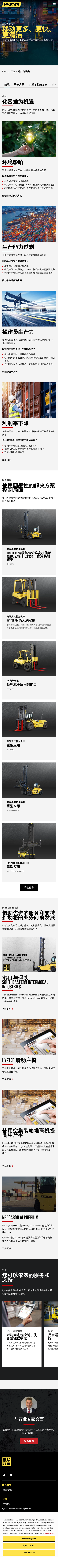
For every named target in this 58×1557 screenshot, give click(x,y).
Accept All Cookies (29, 1553)
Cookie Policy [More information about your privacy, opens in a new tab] (49, 1533)
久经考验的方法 (38, 84)
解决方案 (19, 84)
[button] (53, 84)
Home (5, 71)
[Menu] (54, 4)
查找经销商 (7, 1490)
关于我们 (6, 1504)
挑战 (7, 84)
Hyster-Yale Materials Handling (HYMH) (16, 1509)
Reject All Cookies (29, 1546)
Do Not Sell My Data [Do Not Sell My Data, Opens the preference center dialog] (29, 1539)
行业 (12, 71)
